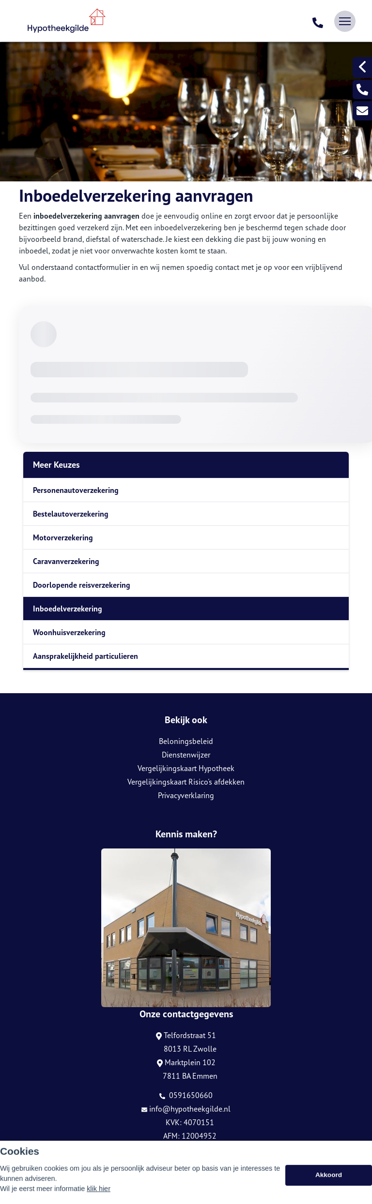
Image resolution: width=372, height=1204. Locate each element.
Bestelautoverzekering (70, 514)
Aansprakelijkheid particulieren (85, 656)
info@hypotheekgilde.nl (186, 1108)
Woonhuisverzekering (69, 632)
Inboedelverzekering (67, 608)
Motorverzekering (63, 537)
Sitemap (31, 1165)
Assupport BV (77, 1152)
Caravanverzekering (66, 561)
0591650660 (186, 1095)
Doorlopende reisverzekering (81, 585)
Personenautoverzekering (76, 490)
